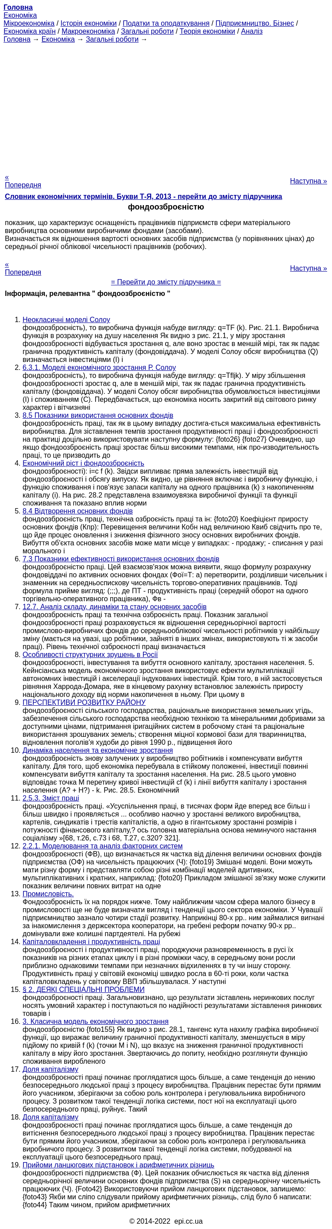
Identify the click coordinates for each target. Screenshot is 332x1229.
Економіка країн (30, 31)
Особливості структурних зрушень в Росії (90, 654)
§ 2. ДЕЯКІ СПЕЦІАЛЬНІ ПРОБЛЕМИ (84, 989)
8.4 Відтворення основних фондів (78, 511)
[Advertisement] (166, 105)
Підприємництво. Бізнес (255, 23)
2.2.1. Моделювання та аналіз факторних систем (103, 846)
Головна (17, 39)
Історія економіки (89, 23)
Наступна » (308, 181)
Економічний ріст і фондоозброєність (83, 463)
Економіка (20, 15)
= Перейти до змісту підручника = (166, 282)
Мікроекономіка (29, 23)
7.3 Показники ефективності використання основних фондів (121, 559)
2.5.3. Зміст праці (51, 798)
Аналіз (252, 31)
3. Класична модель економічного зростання (96, 1021)
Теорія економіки (207, 31)
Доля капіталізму (50, 1069)
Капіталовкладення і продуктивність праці (91, 941)
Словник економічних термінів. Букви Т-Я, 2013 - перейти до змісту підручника (143, 196)
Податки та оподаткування (166, 23)
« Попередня (23, 181)
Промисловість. (48, 894)
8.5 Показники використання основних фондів (98, 415)
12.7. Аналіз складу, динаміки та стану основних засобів (115, 607)
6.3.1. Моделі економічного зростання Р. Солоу (99, 367)
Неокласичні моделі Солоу (66, 319)
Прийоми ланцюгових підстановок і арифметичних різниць (118, 1165)
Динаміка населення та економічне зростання (98, 750)
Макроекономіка (88, 31)
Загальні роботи (147, 31)
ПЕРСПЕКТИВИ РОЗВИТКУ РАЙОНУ (84, 702)
